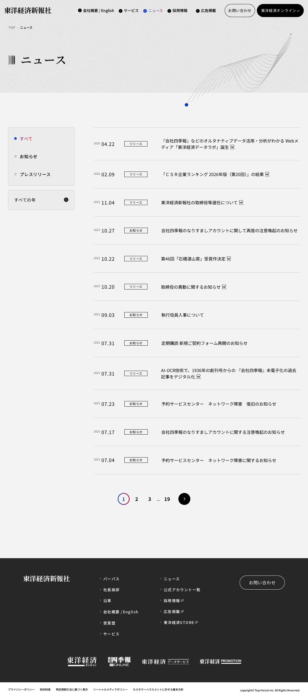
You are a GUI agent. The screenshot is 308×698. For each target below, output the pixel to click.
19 (167, 498)
